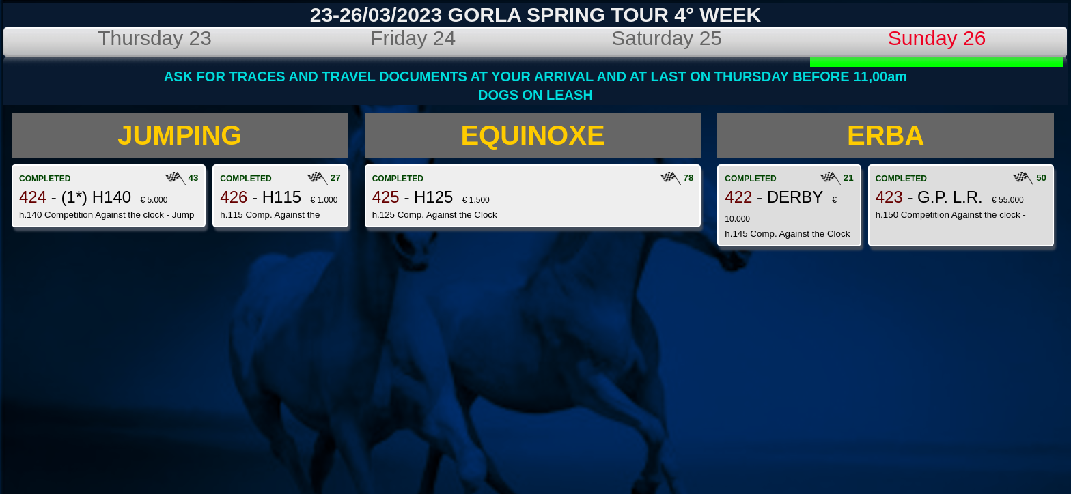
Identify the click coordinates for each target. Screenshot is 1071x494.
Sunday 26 (937, 38)
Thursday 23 (155, 38)
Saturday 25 (666, 38)
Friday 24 (413, 38)
